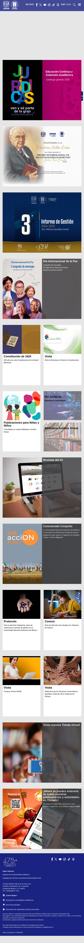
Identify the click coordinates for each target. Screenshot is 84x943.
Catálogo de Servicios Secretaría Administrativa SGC (22, 878)
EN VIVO (29, 4)
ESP (63, 4)
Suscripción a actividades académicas (18, 900)
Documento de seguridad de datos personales (21, 909)
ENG (69, 4)
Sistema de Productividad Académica (16, 874)
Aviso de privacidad (11, 905)
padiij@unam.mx (48, 927)
